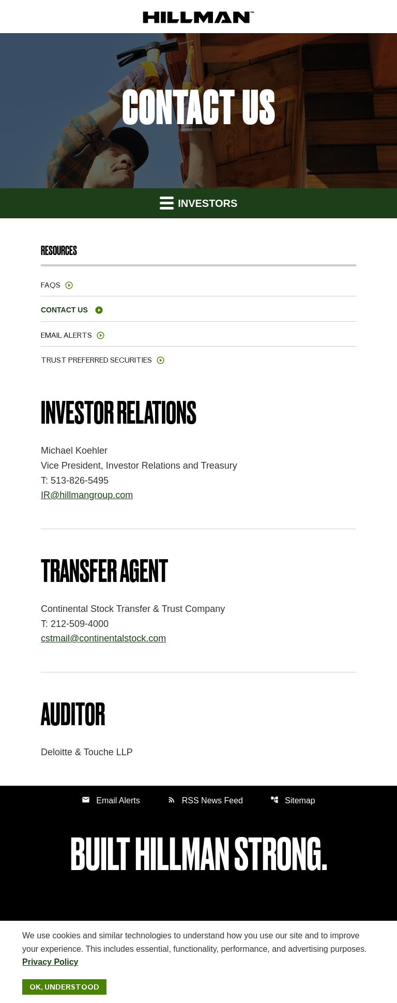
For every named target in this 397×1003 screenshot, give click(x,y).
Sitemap (292, 800)
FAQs (50, 285)
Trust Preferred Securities (96, 360)
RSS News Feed (205, 800)
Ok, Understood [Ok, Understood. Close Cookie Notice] (64, 987)
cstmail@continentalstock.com (103, 638)
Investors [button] (199, 202)
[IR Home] (198, 16)
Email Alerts (66, 335)
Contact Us (64, 310)
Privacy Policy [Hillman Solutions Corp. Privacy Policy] (50, 961)
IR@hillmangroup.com (87, 495)
